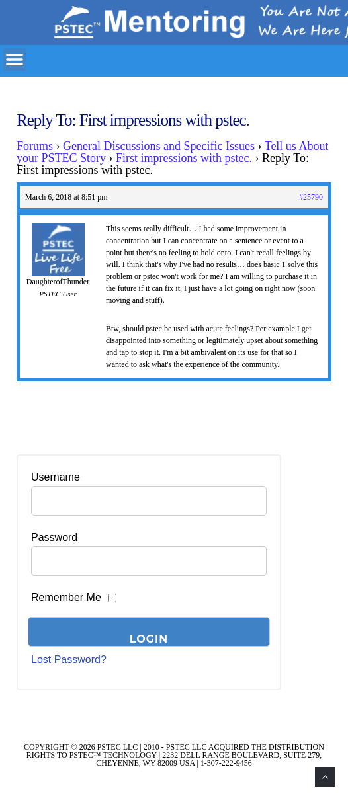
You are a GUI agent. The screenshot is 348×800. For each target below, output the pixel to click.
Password (54, 537)
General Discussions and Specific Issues (159, 146)
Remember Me (66, 597)
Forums (35, 146)
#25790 (311, 197)
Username (55, 477)
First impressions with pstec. (184, 158)
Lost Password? (69, 659)
